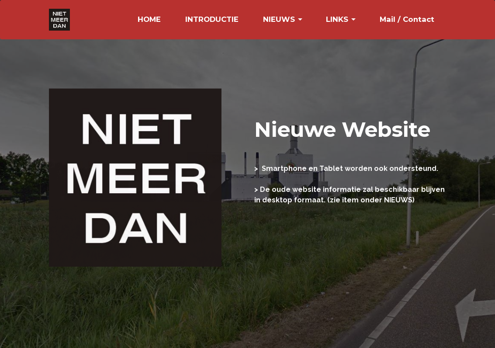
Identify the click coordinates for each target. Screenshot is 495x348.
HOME (149, 19)
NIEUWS (279, 19)
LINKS (337, 19)
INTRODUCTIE (212, 19)
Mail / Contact (407, 19)
